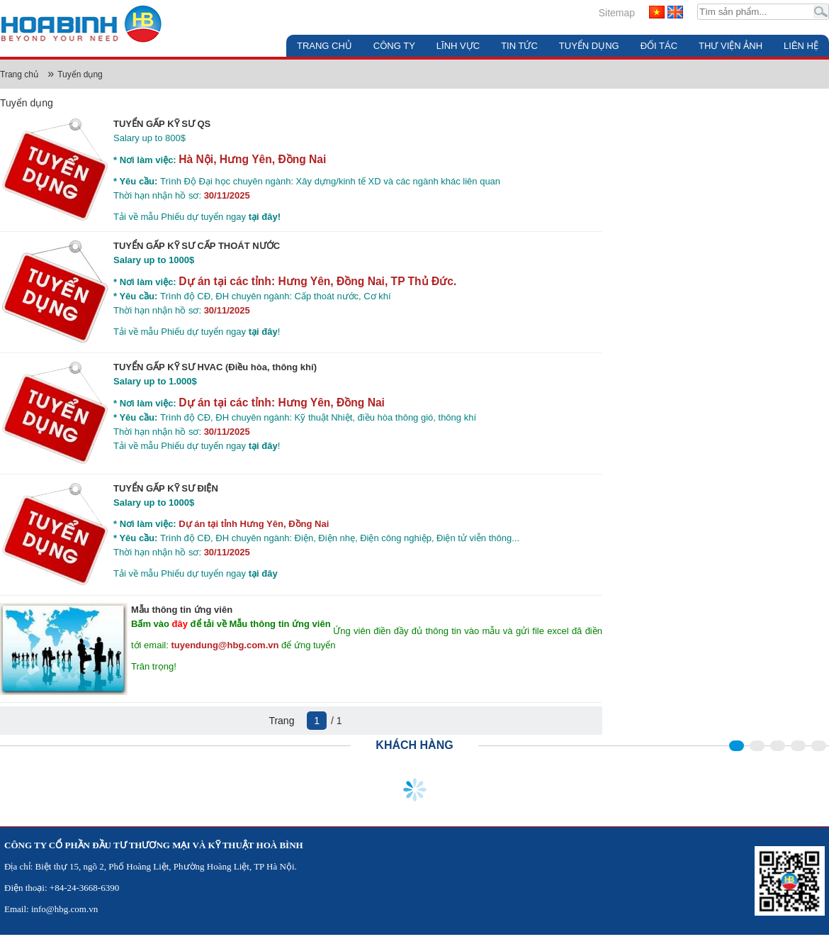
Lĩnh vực (458, 45)
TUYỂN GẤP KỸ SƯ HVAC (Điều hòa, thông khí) (215, 367)
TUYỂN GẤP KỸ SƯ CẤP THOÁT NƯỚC (196, 245)
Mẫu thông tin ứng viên (181, 609)
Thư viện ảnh (730, 45)
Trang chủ (324, 45)
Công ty (394, 45)
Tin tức (519, 45)
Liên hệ (801, 45)
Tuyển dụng (589, 45)
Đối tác (659, 45)
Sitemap (617, 12)
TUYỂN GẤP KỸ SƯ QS (161, 123)
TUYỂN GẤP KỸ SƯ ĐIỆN (165, 488)
